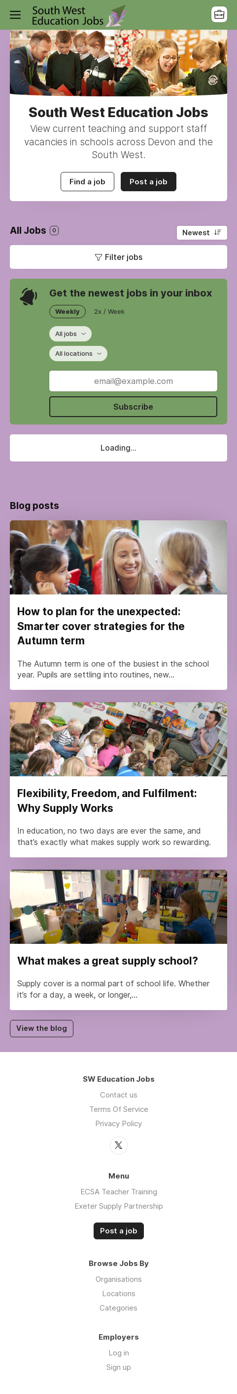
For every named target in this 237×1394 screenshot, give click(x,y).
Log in (118, 1352)
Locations (118, 1293)
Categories (118, 1307)
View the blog (41, 1028)
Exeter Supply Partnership (118, 1206)
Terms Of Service (118, 1109)
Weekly (67, 311)
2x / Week (109, 311)
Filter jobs (123, 257)
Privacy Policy (118, 1123)
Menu (17, 14)
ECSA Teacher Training (118, 1191)
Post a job (149, 181)
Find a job (87, 181)
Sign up (118, 1367)
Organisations (119, 1279)
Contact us (118, 1094)
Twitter (118, 1145)
